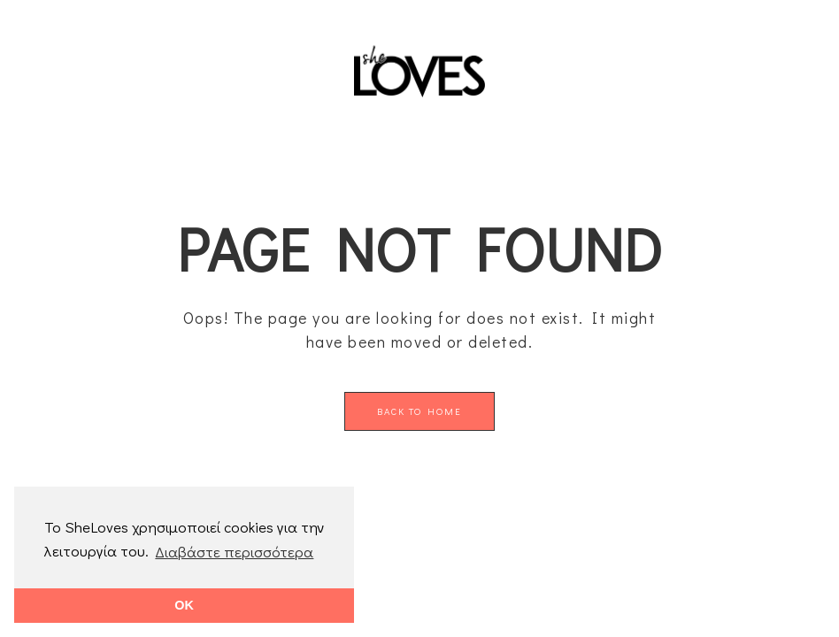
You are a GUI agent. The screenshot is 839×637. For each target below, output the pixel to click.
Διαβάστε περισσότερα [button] (234, 551)
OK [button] (184, 605)
